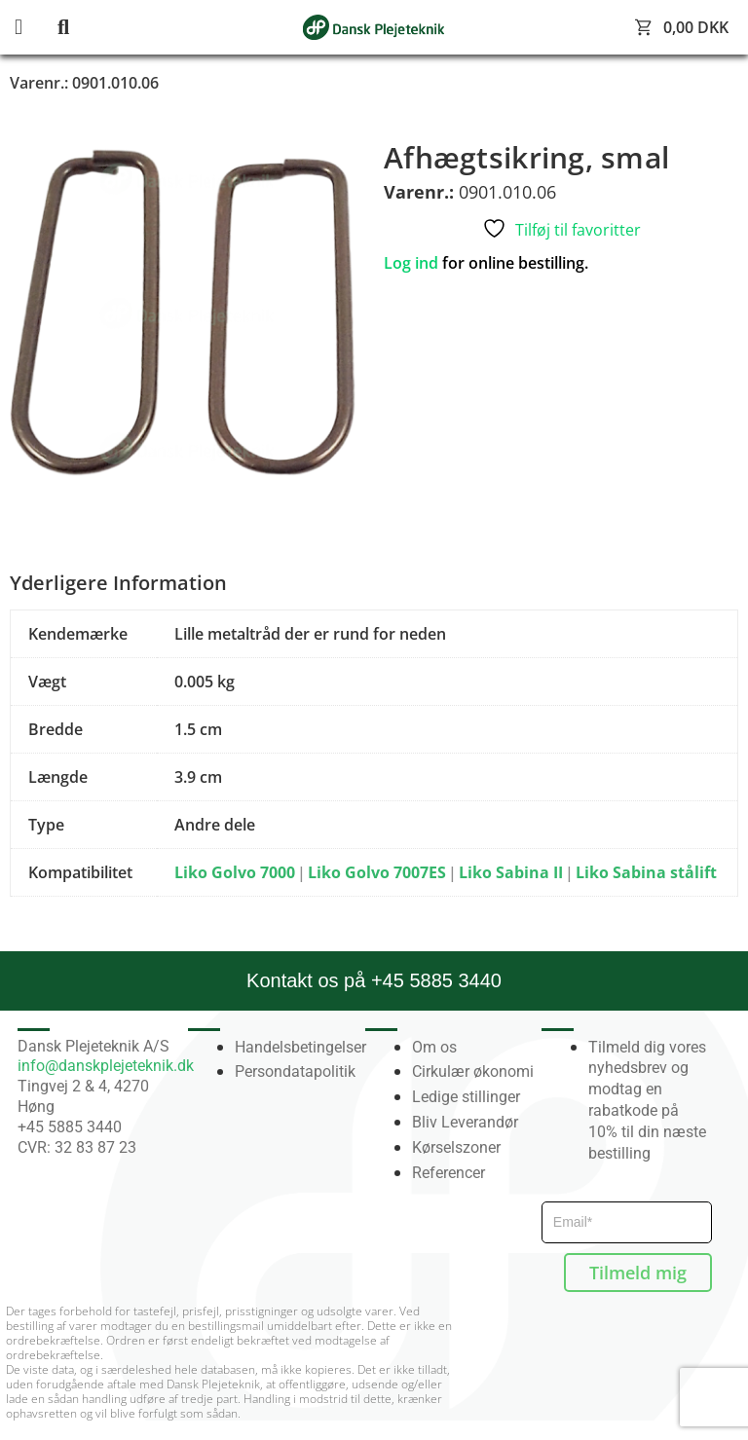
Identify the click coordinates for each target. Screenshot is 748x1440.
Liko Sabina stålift (646, 872)
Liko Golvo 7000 (234, 872)
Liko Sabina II (511, 872)
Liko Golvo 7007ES (377, 872)
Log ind (411, 263)
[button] (34, 28)
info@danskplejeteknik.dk (106, 1065)
